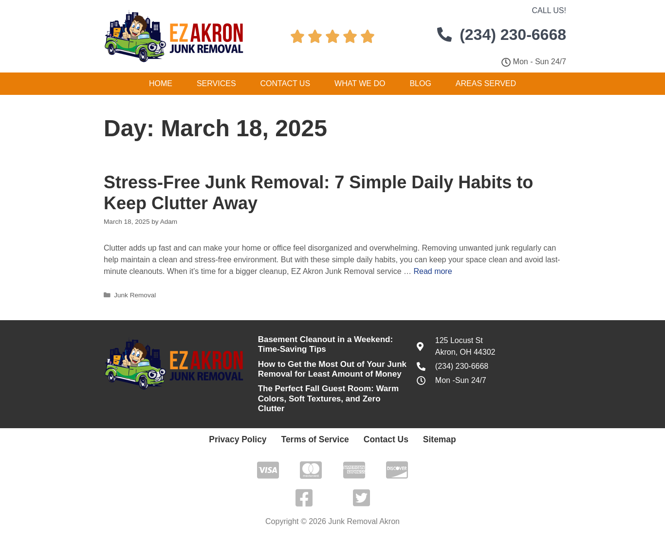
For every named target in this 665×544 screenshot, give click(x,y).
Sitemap (422, 439)
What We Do (359, 83)
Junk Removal (135, 295)
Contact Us (285, 83)
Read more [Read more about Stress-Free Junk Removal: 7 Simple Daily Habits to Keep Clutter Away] (432, 271)
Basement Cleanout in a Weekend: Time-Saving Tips (325, 344)
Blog (420, 83)
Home (160, 83)
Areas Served (486, 83)
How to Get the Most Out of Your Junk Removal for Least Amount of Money (332, 369)
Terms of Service (317, 439)
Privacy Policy (252, 439)
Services (216, 83)
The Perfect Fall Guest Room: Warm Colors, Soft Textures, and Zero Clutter (328, 398)
